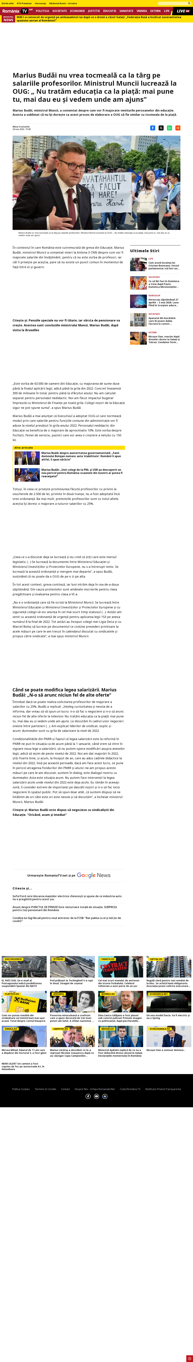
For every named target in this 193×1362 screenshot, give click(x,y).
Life (166, 11)
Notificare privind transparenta (163, 1089)
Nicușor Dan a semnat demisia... (166, 1050)
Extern (155, 11)
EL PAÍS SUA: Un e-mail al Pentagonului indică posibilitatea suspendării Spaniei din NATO (22, 983)
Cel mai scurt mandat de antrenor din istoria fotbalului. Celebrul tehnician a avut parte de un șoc (118, 983)
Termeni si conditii (45, 1089)
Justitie (94, 11)
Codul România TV (130, 1089)
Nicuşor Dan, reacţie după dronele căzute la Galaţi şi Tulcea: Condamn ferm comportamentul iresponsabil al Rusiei (164, 339)
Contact (65, 1089)
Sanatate (126, 11)
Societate (59, 11)
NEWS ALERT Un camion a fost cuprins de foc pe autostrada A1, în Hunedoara (23, 1066)
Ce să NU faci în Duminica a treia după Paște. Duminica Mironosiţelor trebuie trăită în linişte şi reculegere (164, 284)
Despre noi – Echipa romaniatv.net (95, 1089)
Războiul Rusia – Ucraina (63, 3)
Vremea (142, 11)
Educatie (109, 11)
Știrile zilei (8, 3)
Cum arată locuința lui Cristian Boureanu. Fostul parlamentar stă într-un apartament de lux (164, 265)
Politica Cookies (21, 1089)
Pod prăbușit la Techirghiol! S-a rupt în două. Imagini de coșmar (71, 982)
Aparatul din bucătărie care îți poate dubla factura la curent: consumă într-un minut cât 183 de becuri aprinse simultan (164, 321)
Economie (77, 11)
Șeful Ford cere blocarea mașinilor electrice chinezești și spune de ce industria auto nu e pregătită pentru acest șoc (67, 898)
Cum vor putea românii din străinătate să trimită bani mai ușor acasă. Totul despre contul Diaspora (23, 1018)
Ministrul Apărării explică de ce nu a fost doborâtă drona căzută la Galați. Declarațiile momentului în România (120, 1053)
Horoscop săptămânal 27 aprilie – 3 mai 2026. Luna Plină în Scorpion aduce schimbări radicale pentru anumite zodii (164, 302)
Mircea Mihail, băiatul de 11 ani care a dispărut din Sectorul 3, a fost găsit (24, 1051)
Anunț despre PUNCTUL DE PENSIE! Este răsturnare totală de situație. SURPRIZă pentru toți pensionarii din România (65, 909)
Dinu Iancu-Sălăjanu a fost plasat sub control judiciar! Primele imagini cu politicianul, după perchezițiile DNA (120, 1018)
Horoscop (40, 3)
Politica (42, 11)
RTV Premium (24, 3)
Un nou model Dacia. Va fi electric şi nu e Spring (168, 1017)
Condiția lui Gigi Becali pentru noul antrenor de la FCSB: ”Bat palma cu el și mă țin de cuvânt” (67, 919)
